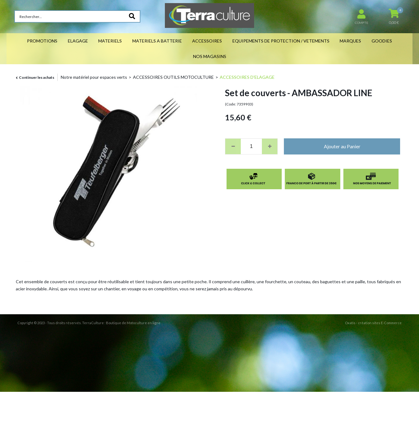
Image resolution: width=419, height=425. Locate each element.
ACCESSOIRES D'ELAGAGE (247, 77)
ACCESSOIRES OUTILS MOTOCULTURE (173, 77)
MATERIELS (110, 40)
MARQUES (350, 40)
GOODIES (382, 40)
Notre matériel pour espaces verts (94, 77)
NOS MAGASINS (209, 56)
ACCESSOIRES (207, 40)
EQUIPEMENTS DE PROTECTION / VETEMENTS (280, 40)
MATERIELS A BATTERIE (157, 40)
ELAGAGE (78, 40)
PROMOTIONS (42, 40)
